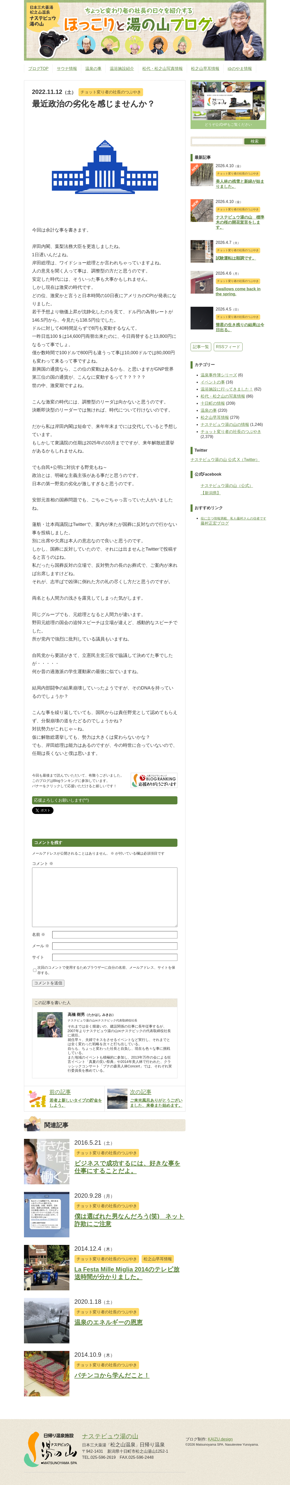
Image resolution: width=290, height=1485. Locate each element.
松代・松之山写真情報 (162, 68)
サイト (38, 957)
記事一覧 (201, 347)
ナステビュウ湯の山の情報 (225, 424)
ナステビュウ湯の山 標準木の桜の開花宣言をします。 (240, 222)
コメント (42, 863)
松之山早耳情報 (205, 68)
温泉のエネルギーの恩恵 (108, 1322)
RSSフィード (228, 347)
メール (40, 946)
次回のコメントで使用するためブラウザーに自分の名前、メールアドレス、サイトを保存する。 (106, 970)
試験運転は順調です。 (236, 258)
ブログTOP (38, 68)
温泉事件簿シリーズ (219, 375)
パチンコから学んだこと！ (112, 1375)
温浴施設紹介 (122, 68)
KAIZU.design (220, 1439)
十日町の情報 (213, 403)
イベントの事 (213, 382)
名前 (38, 934)
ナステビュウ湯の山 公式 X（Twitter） (225, 459)
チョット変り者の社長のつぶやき (111, 92)
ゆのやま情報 (240, 68)
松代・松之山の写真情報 (223, 396)
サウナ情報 (67, 68)
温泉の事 (93, 68)
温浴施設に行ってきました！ (227, 389)
